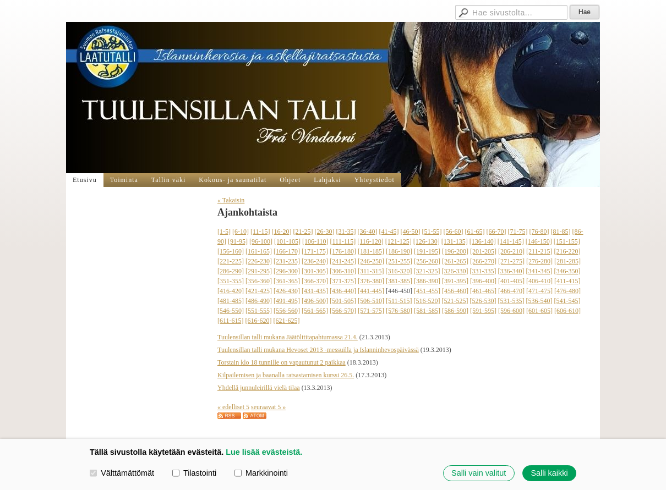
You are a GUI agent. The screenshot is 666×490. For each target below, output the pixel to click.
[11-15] (260, 231)
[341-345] (539, 271)
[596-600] (511, 311)
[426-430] (287, 291)
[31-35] (346, 231)
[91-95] (238, 241)
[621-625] (287, 320)
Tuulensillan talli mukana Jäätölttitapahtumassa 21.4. (287, 337)
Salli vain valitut (478, 473)
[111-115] (343, 241)
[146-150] (539, 241)
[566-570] (343, 311)
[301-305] (315, 271)
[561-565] (315, 311)
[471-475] (539, 291)
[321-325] (427, 271)
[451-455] (427, 291)
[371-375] (343, 281)
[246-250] (371, 261)
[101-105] (287, 241)
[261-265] (455, 261)
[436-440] (343, 291)
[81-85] (561, 231)
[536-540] (539, 301)
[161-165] (258, 251)
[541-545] (567, 301)
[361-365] (287, 281)
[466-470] (511, 291)
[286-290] (230, 271)
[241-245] (343, 261)
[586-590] (455, 311)
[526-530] (483, 301)
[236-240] (315, 261)
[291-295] (258, 271)
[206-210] (511, 251)
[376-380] (371, 281)
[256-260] (427, 261)
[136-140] (483, 241)
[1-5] (224, 231)
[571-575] (371, 311)
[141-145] (511, 241)
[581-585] (427, 311)
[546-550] (230, 311)
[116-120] (370, 241)
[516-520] (427, 301)
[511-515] (399, 301)
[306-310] (343, 271)
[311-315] (371, 271)
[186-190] (399, 251)
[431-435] (315, 291)
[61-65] (475, 231)
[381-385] (399, 281)
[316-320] (399, 271)
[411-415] (567, 281)
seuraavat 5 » (268, 407)
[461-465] (483, 291)
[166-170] (287, 251)
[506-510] (371, 301)
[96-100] (260, 241)
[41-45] (389, 231)
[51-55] (432, 231)
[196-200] (455, 251)
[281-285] (567, 261)
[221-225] (230, 261)
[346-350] (567, 271)
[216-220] (567, 251)
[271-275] (511, 261)
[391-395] (455, 281)
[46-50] (411, 231)
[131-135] (454, 241)
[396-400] (483, 281)
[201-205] (483, 251)
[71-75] (518, 231)
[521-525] (455, 301)
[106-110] (315, 241)
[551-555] (258, 311)
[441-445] (371, 291)
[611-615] (230, 320)
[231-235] (287, 261)
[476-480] (567, 291)
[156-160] (230, 251)
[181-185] (371, 251)
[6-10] (240, 231)
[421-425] (258, 291)
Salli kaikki (549, 473)
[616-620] (258, 320)
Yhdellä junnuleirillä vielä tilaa (258, 388)
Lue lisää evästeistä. (264, 452)
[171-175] (315, 251)
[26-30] (325, 231)
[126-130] (426, 241)
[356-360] (258, 281)
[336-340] (511, 271)
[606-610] (567, 311)
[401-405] (511, 281)
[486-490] (258, 301)
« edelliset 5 (233, 407)
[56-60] (453, 231)
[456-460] (455, 291)
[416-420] (230, 291)
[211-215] (539, 251)
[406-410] (539, 281)
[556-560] (287, 311)
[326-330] (455, 271)
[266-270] (483, 261)
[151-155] (567, 241)
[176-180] (343, 251)
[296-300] (287, 271)
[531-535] (511, 301)
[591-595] (483, 311)
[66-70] (496, 231)
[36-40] (368, 231)
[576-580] (399, 311)
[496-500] (315, 301)
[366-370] (315, 281)
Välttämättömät (122, 473)
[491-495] (287, 301)
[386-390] (427, 281)
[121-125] (398, 241)
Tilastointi (194, 473)
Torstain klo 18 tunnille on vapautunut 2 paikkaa (281, 362)
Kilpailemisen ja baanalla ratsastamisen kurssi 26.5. (285, 375)
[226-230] (258, 261)
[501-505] (343, 301)
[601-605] (539, 311)
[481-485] (230, 301)
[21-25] (303, 231)
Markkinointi (261, 473)
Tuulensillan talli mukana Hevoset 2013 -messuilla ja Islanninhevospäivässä (318, 350)
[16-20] (282, 231)
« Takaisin (230, 200)
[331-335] (483, 271)
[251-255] (399, 261)
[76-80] (539, 231)
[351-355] (230, 281)
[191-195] (427, 251)
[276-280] (539, 261)
